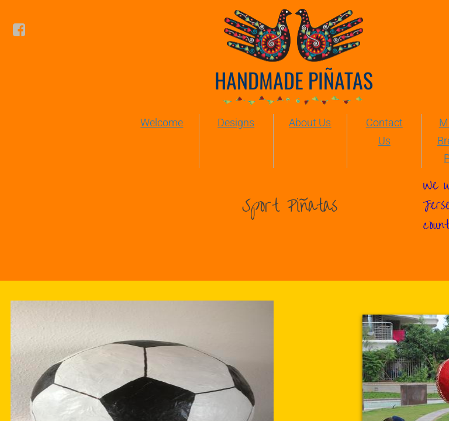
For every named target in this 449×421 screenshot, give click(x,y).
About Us (310, 122)
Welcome (161, 122)
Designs (235, 122)
